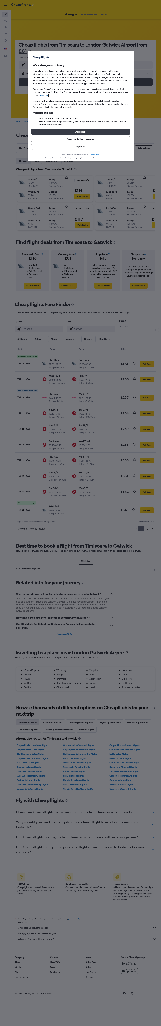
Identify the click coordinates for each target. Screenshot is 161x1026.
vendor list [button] (44, 95)
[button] (80, 132)
